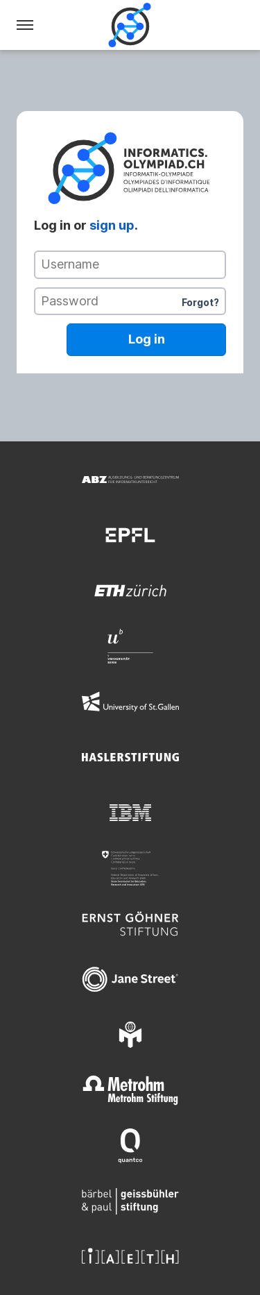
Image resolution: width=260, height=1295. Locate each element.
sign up (112, 225)
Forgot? (200, 302)
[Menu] (25, 25)
